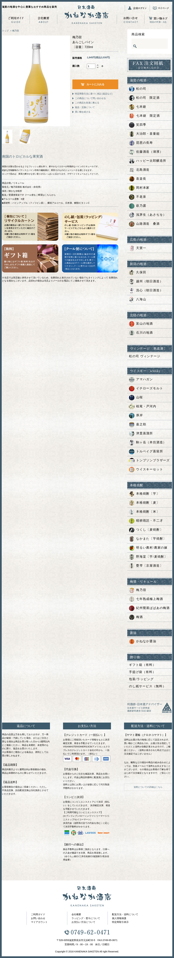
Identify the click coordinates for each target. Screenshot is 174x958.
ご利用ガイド (38, 914)
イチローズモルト (146, 388)
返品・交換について (85, 107)
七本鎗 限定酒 (144, 116)
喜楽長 (137, 179)
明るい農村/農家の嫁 (148, 548)
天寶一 (137, 248)
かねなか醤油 (142, 641)
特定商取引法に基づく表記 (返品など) (93, 93)
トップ (5, 30)
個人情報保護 (119, 918)
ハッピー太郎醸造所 (147, 161)
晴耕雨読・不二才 (146, 521)
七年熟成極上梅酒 (146, 599)
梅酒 (136, 617)
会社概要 (76, 914)
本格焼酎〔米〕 (144, 512)
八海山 (137, 299)
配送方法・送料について (125, 914)
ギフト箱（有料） (142, 665)
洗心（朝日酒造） (146, 290)
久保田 (137, 272)
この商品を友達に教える (87, 102)
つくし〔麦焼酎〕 (146, 530)
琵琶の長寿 (141, 143)
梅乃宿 (15, 30)
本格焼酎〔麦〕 (144, 503)
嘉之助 (137, 424)
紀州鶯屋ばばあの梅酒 (149, 608)
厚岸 (136, 415)
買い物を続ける (82, 112)
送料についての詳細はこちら (148, 787)
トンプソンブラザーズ (149, 460)
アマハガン (141, 379)
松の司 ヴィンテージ (144, 356)
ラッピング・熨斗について (86, 918)
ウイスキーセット (146, 469)
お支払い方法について (83, 922)
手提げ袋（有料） (142, 672)
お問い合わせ (38, 918)
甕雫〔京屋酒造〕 (146, 566)
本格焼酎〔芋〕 (144, 494)
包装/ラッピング (141, 679)
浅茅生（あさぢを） (147, 215)
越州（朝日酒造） (146, 281)
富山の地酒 (141, 324)
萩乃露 (137, 206)
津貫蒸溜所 (141, 433)
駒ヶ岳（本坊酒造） (147, 442)
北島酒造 (139, 170)
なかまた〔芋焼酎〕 (147, 539)
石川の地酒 (141, 333)
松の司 (137, 89)
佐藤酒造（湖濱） (146, 152)
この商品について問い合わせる (90, 98)
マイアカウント (39, 922)
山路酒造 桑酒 (144, 224)
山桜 (136, 397)
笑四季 (137, 125)
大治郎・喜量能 (144, 134)
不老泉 (137, 197)
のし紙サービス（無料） (147, 686)
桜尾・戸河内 (142, 406)
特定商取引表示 (120, 922)
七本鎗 (137, 107)
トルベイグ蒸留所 (146, 451)
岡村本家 (139, 188)
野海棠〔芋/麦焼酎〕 (148, 557)
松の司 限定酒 (144, 98)
